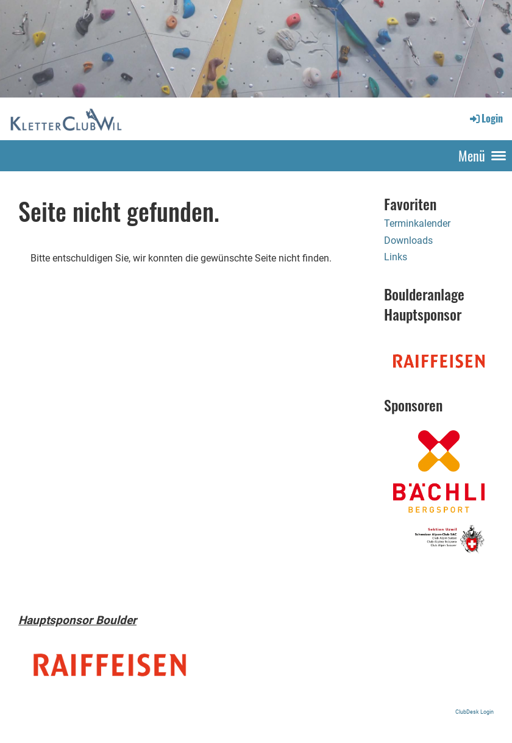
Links (395, 257)
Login (485, 118)
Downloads (408, 240)
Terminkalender (417, 223)
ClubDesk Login (474, 711)
